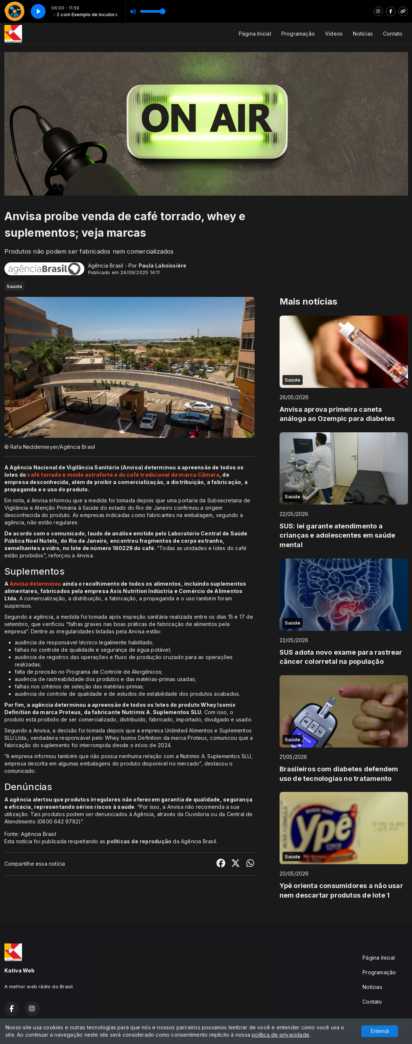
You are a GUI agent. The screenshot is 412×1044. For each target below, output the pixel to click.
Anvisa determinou (35, 584)
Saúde (14, 286)
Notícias (363, 33)
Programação (298, 33)
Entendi (380, 1031)
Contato (392, 33)
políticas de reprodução (139, 841)
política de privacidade (280, 1035)
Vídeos (334, 33)
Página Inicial (255, 33)
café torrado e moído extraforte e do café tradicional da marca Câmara (123, 475)
